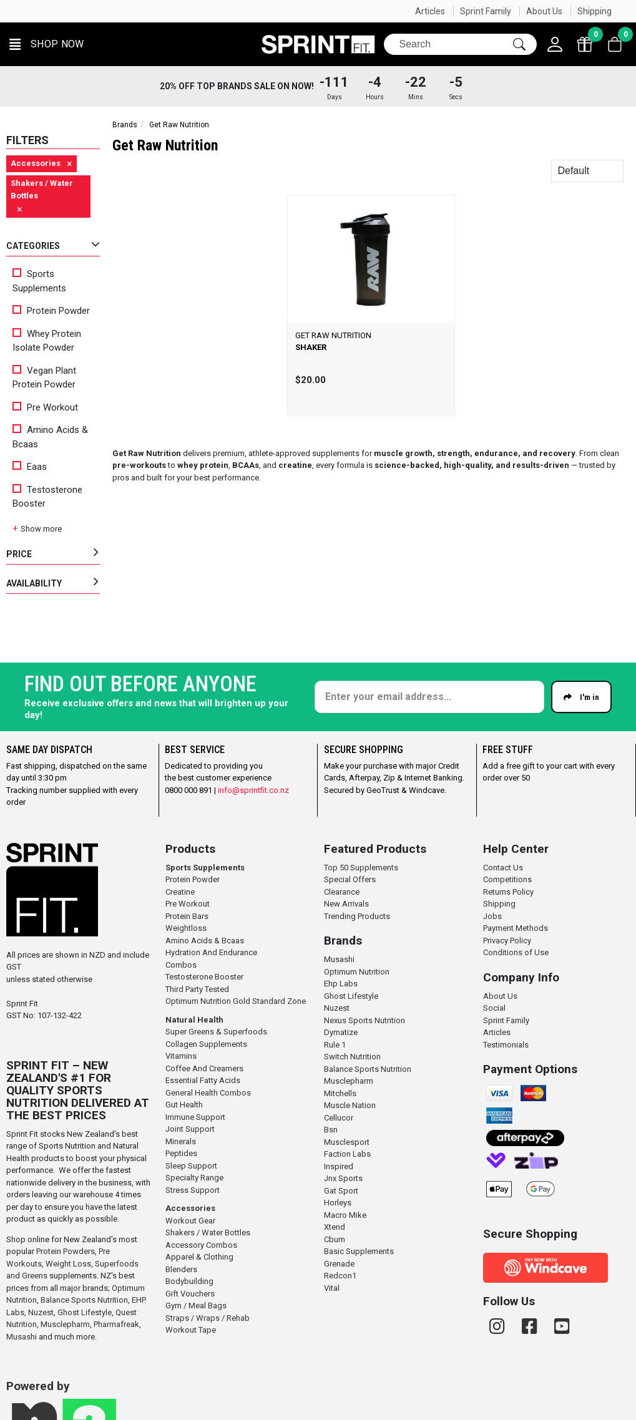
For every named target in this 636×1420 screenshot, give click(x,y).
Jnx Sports (343, 1178)
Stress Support (192, 1190)
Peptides (181, 1153)
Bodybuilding (189, 1281)
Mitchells (340, 1093)
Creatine (180, 892)
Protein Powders (65, 1251)
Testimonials (506, 1044)
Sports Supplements (39, 281)
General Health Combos (208, 1092)
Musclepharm (65, 1324)
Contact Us (503, 867)
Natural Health (194, 1019)
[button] (46, 44)
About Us (544, 11)
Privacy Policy (507, 940)
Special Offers (350, 879)
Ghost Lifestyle (84, 1312)
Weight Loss (68, 1263)
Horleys (337, 1202)
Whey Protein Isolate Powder (46, 341)
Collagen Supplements (206, 1044)
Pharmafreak (116, 1324)
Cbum (334, 1239)
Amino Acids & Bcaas (50, 437)
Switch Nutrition (352, 1056)
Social (494, 1008)
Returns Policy (508, 892)
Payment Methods (515, 928)
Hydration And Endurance (211, 952)
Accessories (190, 1208)
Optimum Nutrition (356, 971)
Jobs (492, 916)
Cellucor (338, 1117)
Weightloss (186, 928)
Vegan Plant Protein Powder (44, 378)
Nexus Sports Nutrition (364, 1020)
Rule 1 (335, 1044)
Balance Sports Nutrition (84, 1300)
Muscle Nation (350, 1105)
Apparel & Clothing (199, 1257)
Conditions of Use (516, 952)
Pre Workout (45, 407)
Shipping (594, 11)
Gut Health (184, 1104)
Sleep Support (191, 1165)
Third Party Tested (197, 989)
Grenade (339, 1263)
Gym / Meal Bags (196, 1305)
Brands (124, 124)
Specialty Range (194, 1177)
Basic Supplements (359, 1251)
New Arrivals (346, 903)
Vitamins (181, 1056)
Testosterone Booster (47, 497)
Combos (181, 965)
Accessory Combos (201, 1245)
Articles (430, 11)
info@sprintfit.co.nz (253, 790)
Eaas (29, 466)
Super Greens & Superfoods (216, 1031)
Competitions (507, 879)
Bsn (331, 1129)
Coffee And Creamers (204, 1068)
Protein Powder (51, 310)
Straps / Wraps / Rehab (207, 1318)
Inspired (338, 1166)
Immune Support (195, 1117)
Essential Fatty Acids (202, 1080)
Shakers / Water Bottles (207, 1232)
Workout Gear (190, 1220)
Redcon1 (340, 1275)
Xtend (334, 1227)
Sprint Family (485, 11)
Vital (332, 1288)
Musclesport (346, 1142)
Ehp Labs (341, 983)
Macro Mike (345, 1215)
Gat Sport (341, 1190)
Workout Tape (190, 1330)
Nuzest (41, 1312)
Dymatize (341, 1032)
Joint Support (190, 1129)
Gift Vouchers (190, 1293)
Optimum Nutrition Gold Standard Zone (235, 1001)
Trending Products (357, 916)
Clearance (342, 892)
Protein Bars (186, 916)
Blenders (181, 1269)
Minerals (180, 1141)
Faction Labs (347, 1154)
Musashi (22, 1336)
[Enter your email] (429, 697)
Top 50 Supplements (361, 867)
